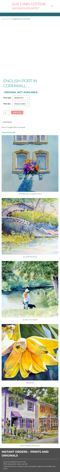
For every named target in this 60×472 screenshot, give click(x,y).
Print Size (7, 89)
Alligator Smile (30, 242)
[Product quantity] (6, 97)
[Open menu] (51, 6)
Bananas (30, 368)
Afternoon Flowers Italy (30, 179)
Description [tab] (7, 107)
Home (4, 19)
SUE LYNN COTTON (29, 4)
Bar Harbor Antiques (30, 431)
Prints (9, 19)
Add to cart (17, 97)
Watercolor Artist (25, 8)
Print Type (7, 83)
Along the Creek (30, 305)
